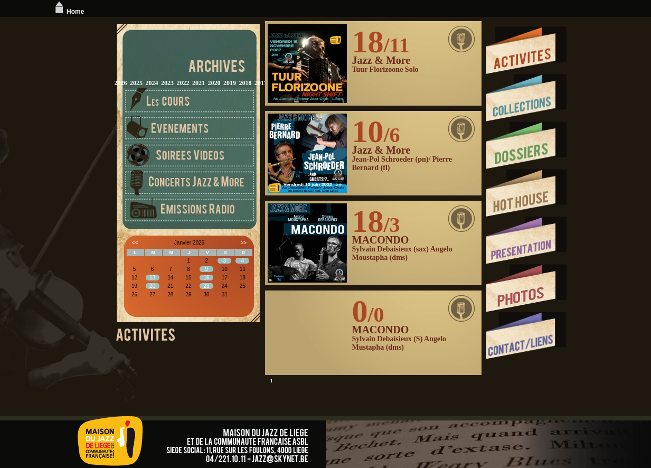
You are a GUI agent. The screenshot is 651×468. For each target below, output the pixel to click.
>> (243, 243)
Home (68, 11)
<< (135, 243)
